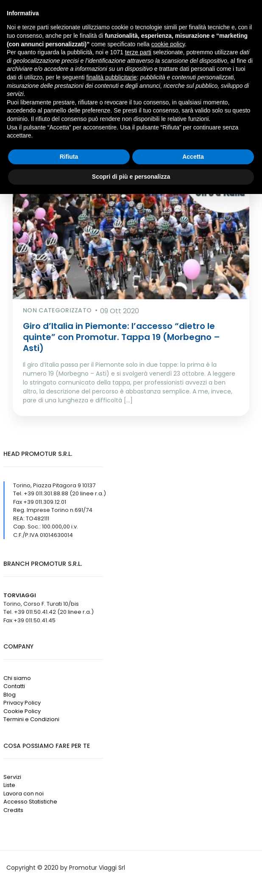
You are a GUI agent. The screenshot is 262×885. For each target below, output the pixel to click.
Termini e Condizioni (31, 719)
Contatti (14, 686)
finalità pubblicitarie (111, 77)
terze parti (138, 52)
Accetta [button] (193, 156)
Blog (9, 695)
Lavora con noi (23, 793)
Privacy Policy (22, 703)
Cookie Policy (22, 711)
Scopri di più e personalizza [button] (131, 176)
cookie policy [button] (168, 44)
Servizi (12, 777)
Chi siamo (17, 678)
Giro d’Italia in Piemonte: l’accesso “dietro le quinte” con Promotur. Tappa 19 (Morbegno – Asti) (121, 337)
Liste (9, 785)
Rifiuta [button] (69, 156)
